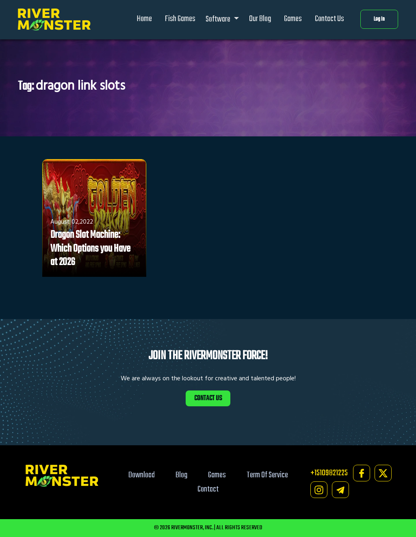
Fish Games (180, 19)
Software (219, 19)
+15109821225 (329, 473)
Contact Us (329, 19)
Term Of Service (267, 475)
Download (141, 475)
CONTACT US (208, 398)
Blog (181, 475)
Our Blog (260, 19)
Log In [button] (379, 19)
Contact (208, 489)
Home (144, 19)
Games (293, 19)
